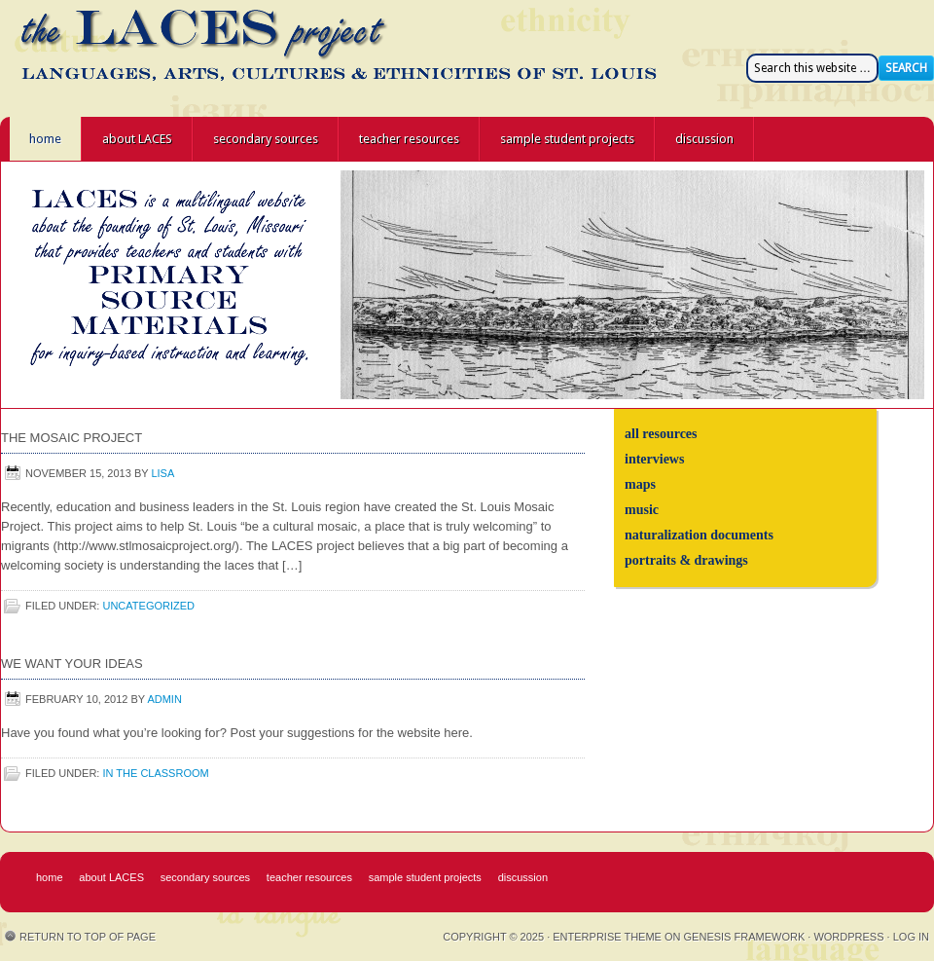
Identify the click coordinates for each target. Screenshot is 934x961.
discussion (704, 138)
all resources (661, 433)
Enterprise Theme (607, 937)
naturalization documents (699, 535)
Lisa (162, 473)
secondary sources (265, 138)
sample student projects (567, 138)
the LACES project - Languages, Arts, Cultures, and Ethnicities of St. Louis (175, 58)
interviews (654, 459)
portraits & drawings (686, 560)
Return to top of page (87, 937)
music (642, 509)
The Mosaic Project (71, 437)
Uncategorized (148, 605)
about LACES (137, 138)
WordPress (848, 937)
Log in (911, 937)
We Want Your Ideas (72, 663)
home (45, 138)
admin (164, 699)
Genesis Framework (745, 937)
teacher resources (409, 138)
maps (640, 484)
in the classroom (155, 773)
